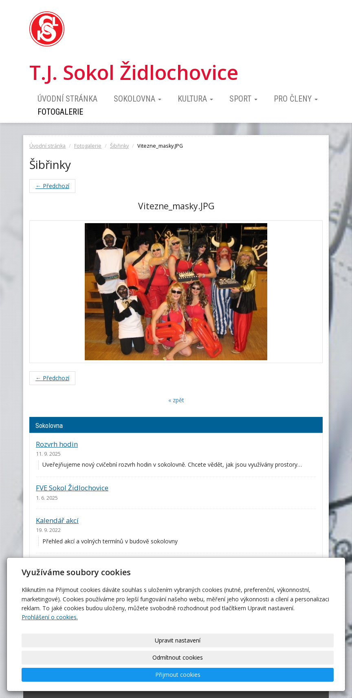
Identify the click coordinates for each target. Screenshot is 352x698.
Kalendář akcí (57, 520)
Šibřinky (119, 145)
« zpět (176, 400)
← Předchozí (52, 186)
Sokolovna (137, 99)
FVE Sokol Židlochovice (72, 487)
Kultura (195, 99)
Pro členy (296, 99)
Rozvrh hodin (57, 444)
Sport (243, 99)
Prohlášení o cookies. (50, 651)
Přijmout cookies (299, 674)
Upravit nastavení (165, 674)
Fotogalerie (60, 112)
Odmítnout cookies (232, 674)
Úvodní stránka (67, 99)
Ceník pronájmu (61, 564)
